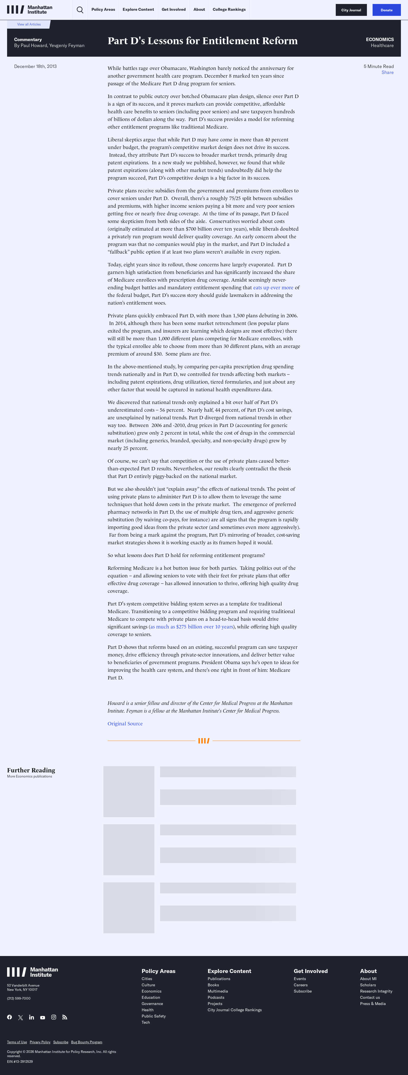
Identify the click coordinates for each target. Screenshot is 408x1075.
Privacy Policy (40, 1042)
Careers (301, 984)
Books (213, 984)
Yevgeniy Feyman (66, 45)
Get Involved (174, 9)
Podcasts (216, 997)
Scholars (368, 984)
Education (151, 997)
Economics (380, 39)
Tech (146, 1022)
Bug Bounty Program (86, 1042)
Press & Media (373, 1003)
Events (300, 978)
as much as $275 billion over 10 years (191, 626)
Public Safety (154, 1016)
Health (148, 1009)
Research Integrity (376, 991)
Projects (215, 1003)
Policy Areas (103, 9)
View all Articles (29, 24)
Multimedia (218, 991)
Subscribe (303, 991)
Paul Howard (34, 45)
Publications (219, 978)
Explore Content (138, 9)
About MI (368, 978)
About (199, 9)
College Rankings (229, 9)
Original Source (125, 722)
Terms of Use (17, 1042)
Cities (147, 978)
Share (388, 72)
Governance (152, 1003)
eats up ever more (273, 286)
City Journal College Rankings (235, 1009)
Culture (148, 984)
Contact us (370, 997)
